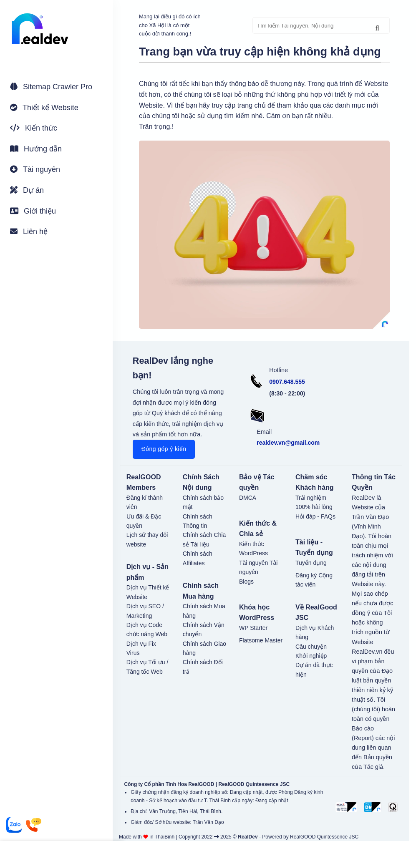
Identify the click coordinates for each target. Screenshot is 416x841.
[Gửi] (377, 28)
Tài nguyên (35, 169)
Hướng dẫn (36, 149)
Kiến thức (33, 128)
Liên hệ (29, 231)
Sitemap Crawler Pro (51, 87)
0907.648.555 (287, 381)
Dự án (27, 190)
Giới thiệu (33, 211)
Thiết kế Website (44, 107)
